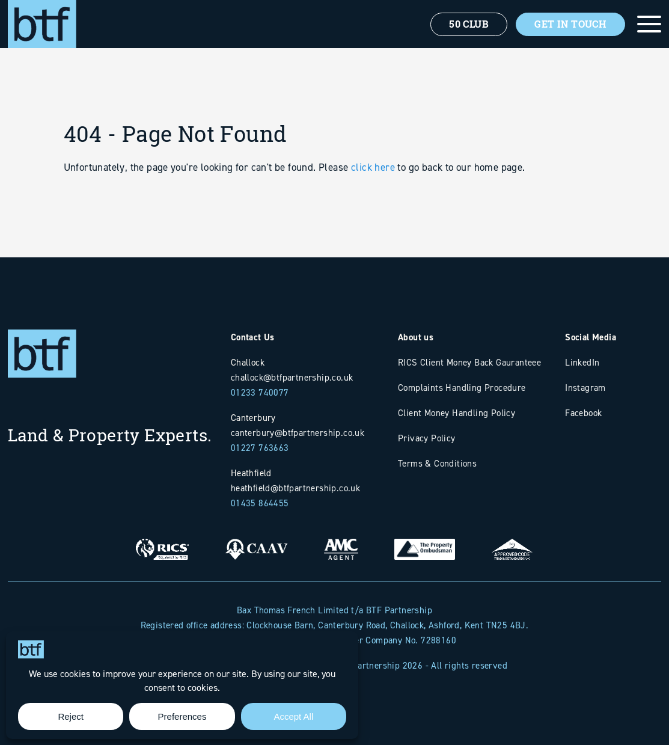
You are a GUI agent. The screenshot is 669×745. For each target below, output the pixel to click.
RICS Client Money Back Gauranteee (469, 362)
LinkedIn (582, 362)
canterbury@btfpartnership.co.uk (297, 432)
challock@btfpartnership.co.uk (292, 377)
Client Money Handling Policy (456, 412)
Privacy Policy (427, 438)
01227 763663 (260, 447)
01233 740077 (260, 392)
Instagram (585, 387)
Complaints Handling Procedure (462, 387)
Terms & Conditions (437, 463)
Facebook (583, 412)
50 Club (469, 24)
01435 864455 (260, 503)
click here (373, 207)
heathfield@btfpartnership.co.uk (295, 488)
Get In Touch (570, 24)
